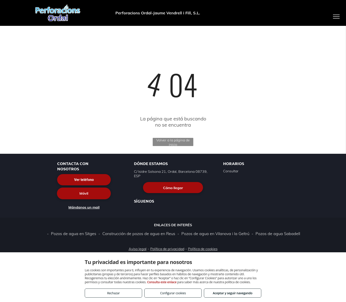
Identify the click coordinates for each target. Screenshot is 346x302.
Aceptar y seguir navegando (232, 293)
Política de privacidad (167, 249)
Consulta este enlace (162, 282)
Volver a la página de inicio (173, 142)
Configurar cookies (173, 293)
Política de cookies (203, 249)
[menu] (336, 16)
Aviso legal (138, 249)
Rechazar (113, 293)
